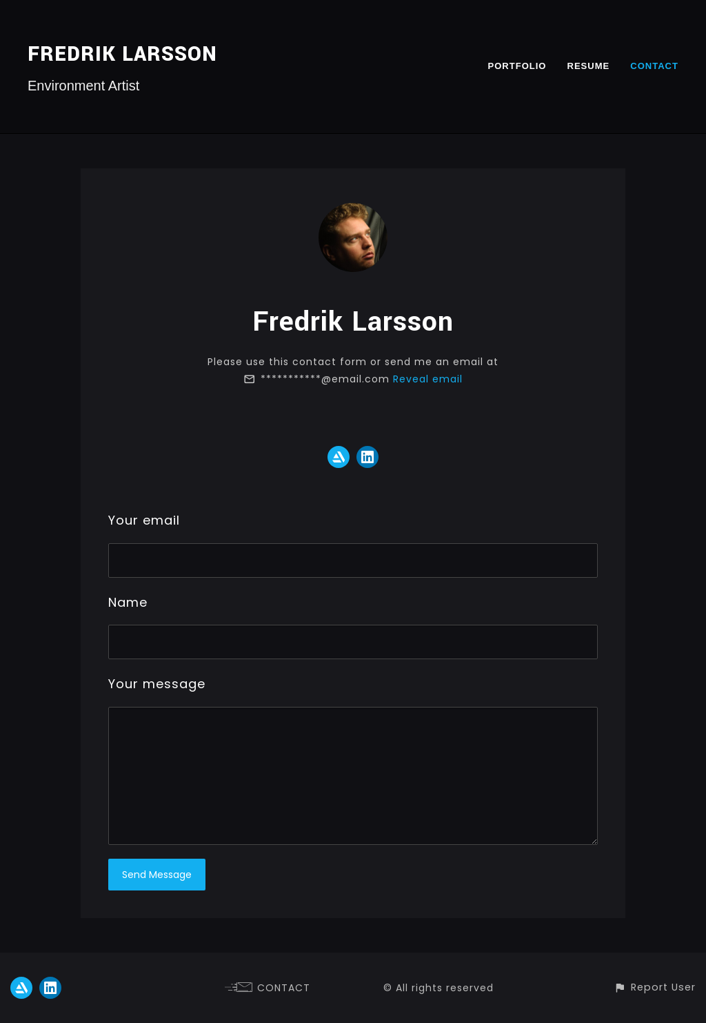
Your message (156, 683)
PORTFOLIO (516, 66)
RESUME (588, 66)
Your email (144, 520)
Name (128, 602)
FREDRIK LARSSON (122, 54)
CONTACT (654, 66)
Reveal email (428, 379)
